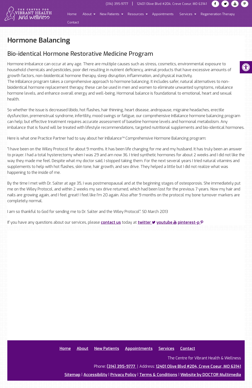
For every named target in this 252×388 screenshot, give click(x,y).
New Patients (109, 14)
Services (185, 14)
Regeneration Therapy (218, 14)
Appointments (163, 14)
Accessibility (95, 374)
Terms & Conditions (158, 374)
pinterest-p (190, 222)
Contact (73, 22)
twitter (147, 222)
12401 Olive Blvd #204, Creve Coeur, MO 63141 (172, 4)
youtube (167, 222)
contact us (111, 222)
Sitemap (72, 374)
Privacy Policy (123, 374)
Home (72, 14)
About (87, 14)
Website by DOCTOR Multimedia (210, 374)
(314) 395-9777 (117, 4)
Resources (136, 14)
